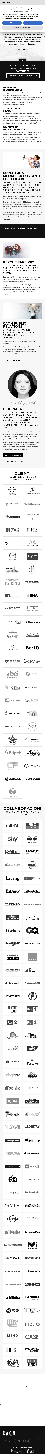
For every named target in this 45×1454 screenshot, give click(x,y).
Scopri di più (22, 49)
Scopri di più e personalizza (22, 28)
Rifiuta (12, 23)
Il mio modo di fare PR (14, 462)
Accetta (33, 23)
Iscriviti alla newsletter (23, 233)
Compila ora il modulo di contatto (23, 75)
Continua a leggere (13, 455)
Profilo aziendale (12, 360)
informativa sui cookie (22, 12)
